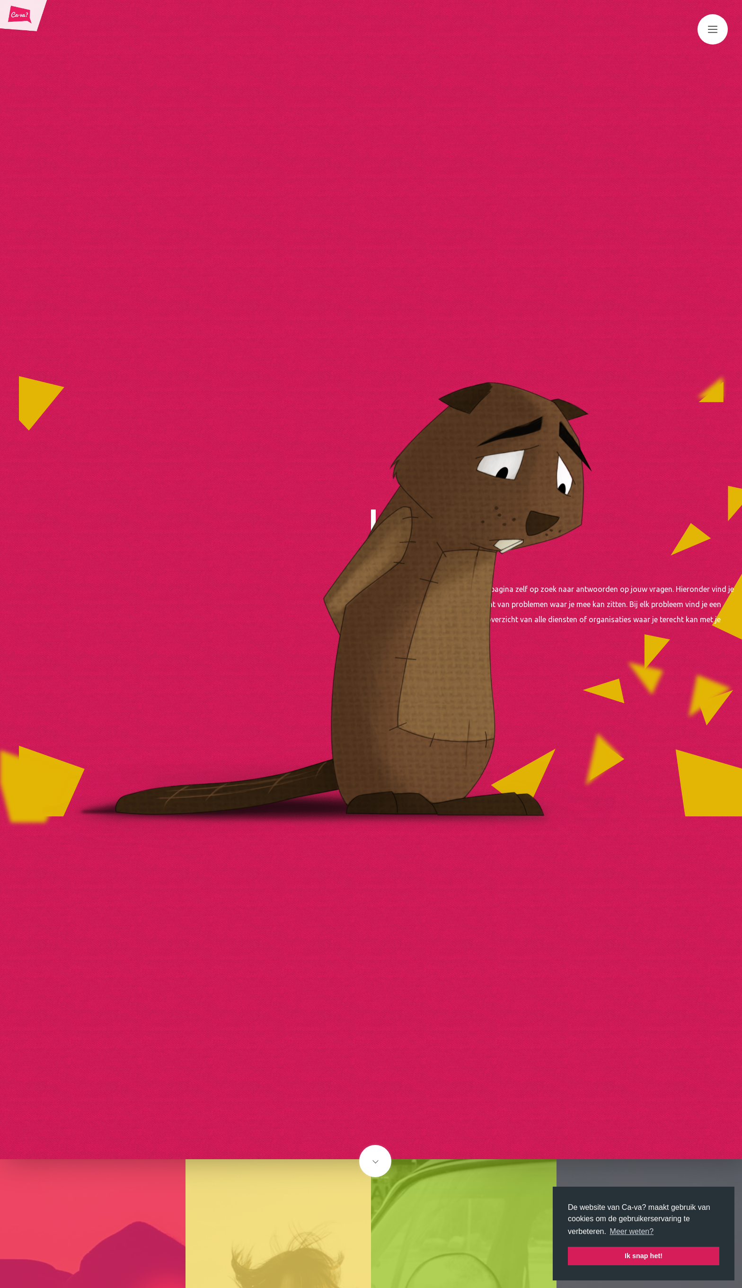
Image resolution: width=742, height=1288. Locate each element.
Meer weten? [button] (632, 1231)
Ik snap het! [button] (643, 1256)
